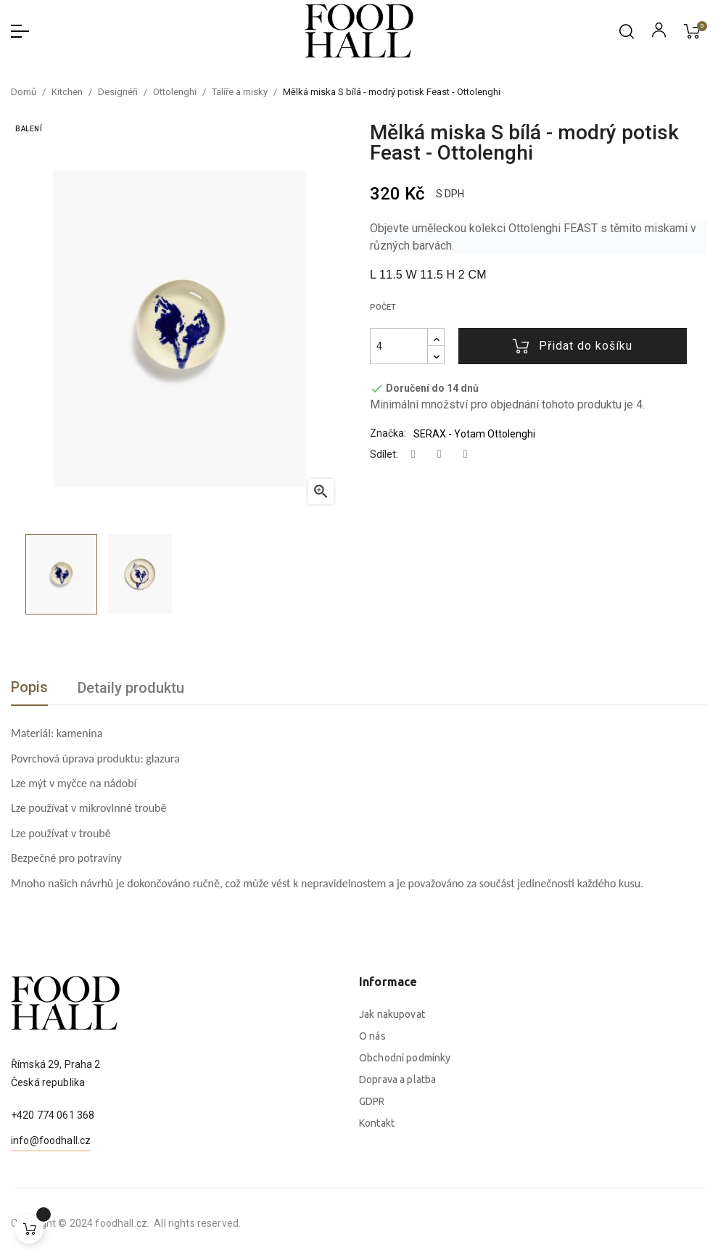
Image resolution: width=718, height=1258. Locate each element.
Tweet (439, 454)
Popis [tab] (29, 687)
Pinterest (465, 454)
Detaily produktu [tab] (131, 687)
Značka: (388, 433)
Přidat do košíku (572, 346)
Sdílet (413, 454)
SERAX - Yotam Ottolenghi (474, 434)
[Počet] (399, 346)
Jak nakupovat (392, 1169)
